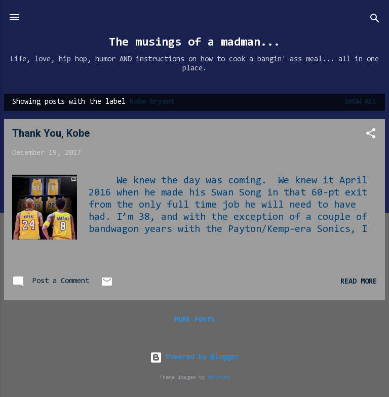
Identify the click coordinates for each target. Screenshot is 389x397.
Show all (360, 102)
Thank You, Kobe (51, 133)
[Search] (375, 20)
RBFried (218, 377)
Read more (358, 282)
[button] (371, 135)
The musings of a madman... (194, 42)
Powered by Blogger (194, 357)
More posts (194, 320)
